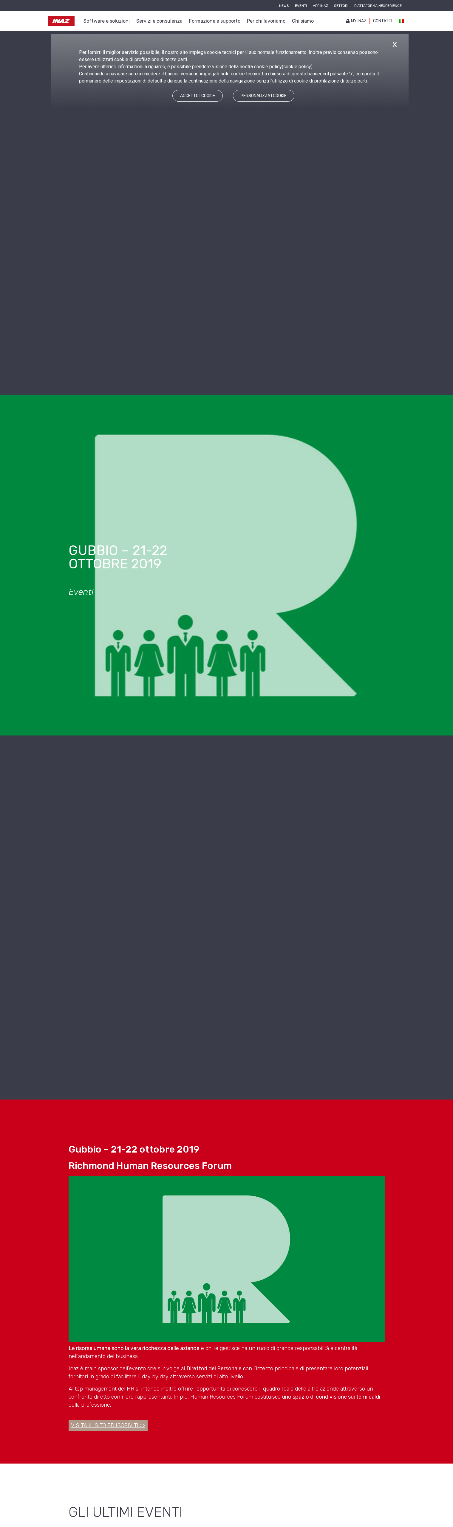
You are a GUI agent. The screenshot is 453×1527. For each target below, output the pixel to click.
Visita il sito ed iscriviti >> (108, 1425)
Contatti (382, 21)
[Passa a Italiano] (401, 21)
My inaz (356, 21)
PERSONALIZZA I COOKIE (264, 95)
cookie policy (297, 66)
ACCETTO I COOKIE (197, 95)
